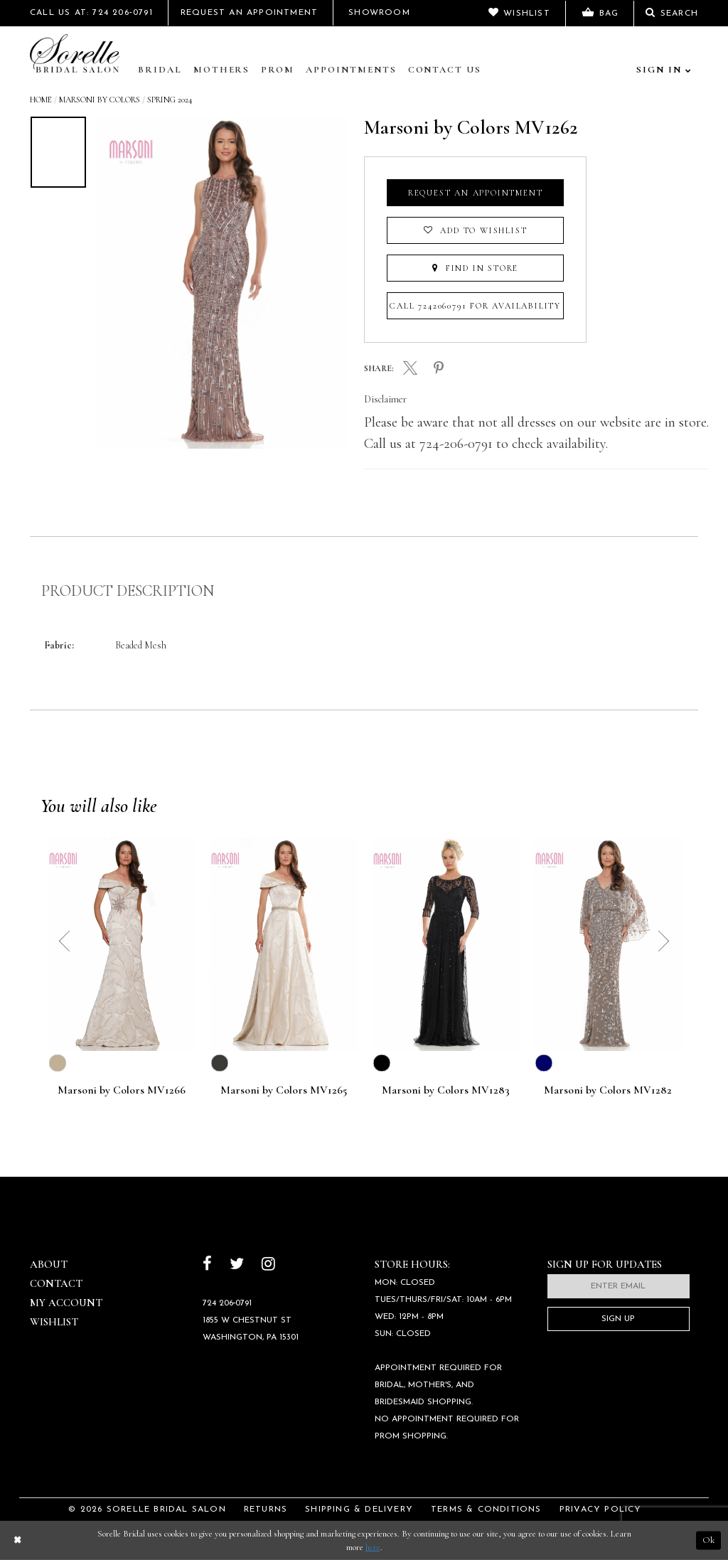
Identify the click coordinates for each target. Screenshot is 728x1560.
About (49, 1264)
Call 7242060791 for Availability (475, 306)
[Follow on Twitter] (236, 1265)
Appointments (351, 69)
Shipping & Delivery (359, 1509)
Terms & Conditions (486, 1509)
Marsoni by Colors (99, 100)
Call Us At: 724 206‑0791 (91, 13)
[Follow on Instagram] (268, 1265)
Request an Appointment (475, 193)
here (372, 1547)
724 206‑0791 (227, 1303)
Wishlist (54, 1321)
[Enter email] (618, 1286)
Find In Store (475, 268)
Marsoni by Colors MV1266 (122, 1090)
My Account (66, 1302)
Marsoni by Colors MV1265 (283, 1090)
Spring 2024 (169, 100)
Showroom (379, 13)
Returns (265, 1509)
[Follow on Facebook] (207, 1265)
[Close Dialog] (17, 1540)
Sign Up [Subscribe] (618, 1319)
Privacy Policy (601, 1509)
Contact (56, 1283)
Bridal (160, 69)
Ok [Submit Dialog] (708, 1540)
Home (41, 100)
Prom (277, 69)
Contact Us (445, 69)
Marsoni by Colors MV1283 (446, 1090)
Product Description (127, 591)
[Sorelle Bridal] (77, 55)
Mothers (221, 69)
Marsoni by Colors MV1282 (608, 1090)
